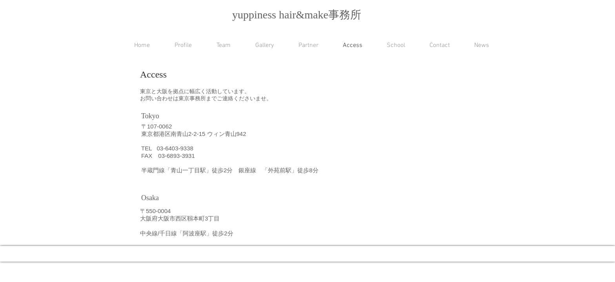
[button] (389, 45)
